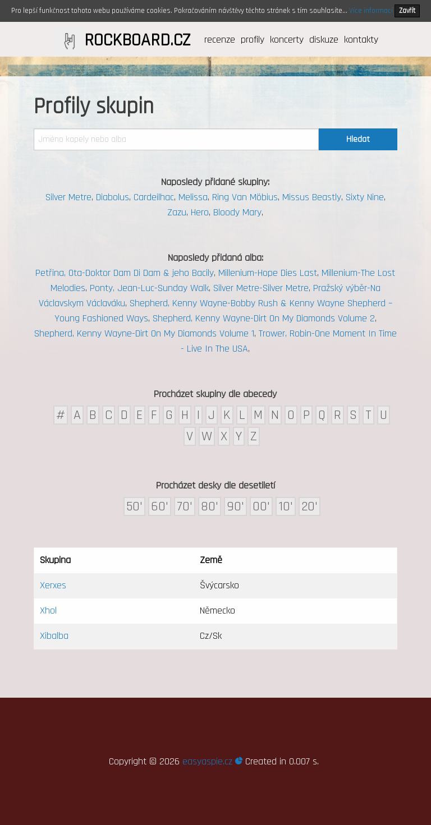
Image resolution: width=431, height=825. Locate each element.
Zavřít (407, 10)
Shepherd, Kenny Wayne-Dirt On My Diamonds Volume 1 (144, 333)
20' (309, 506)
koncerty (287, 39)
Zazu (176, 212)
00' (261, 506)
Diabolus (112, 197)
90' (235, 506)
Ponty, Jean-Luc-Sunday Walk (149, 288)
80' (209, 506)
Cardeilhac (154, 197)
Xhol (48, 610)
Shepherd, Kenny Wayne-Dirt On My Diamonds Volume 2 (264, 318)
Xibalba (54, 635)
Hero (200, 212)
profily (252, 39)
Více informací (371, 10)
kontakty (361, 39)
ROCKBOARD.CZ (137, 40)
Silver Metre (68, 197)
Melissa (193, 197)
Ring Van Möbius (245, 197)
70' (184, 506)
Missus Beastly (311, 197)
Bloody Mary (237, 212)
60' (159, 506)
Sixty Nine (365, 197)
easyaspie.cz (212, 761)
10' (285, 506)
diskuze (323, 39)
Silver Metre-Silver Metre (261, 288)
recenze (219, 39)
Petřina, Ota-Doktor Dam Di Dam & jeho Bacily (124, 272)
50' (134, 506)
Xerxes (53, 585)
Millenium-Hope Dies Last (267, 272)
